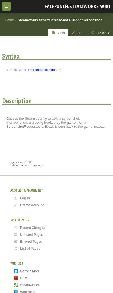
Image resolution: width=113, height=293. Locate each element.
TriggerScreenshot (42, 70)
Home (9, 20)
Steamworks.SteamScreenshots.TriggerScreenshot (60, 20)
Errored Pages (28, 242)
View (58, 33)
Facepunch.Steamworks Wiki (77, 6)
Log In (22, 198)
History (100, 33)
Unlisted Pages (28, 235)
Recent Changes (29, 228)
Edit (78, 33)
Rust (20, 278)
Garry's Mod (26, 271)
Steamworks (26, 285)
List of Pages (27, 248)
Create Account (29, 205)
